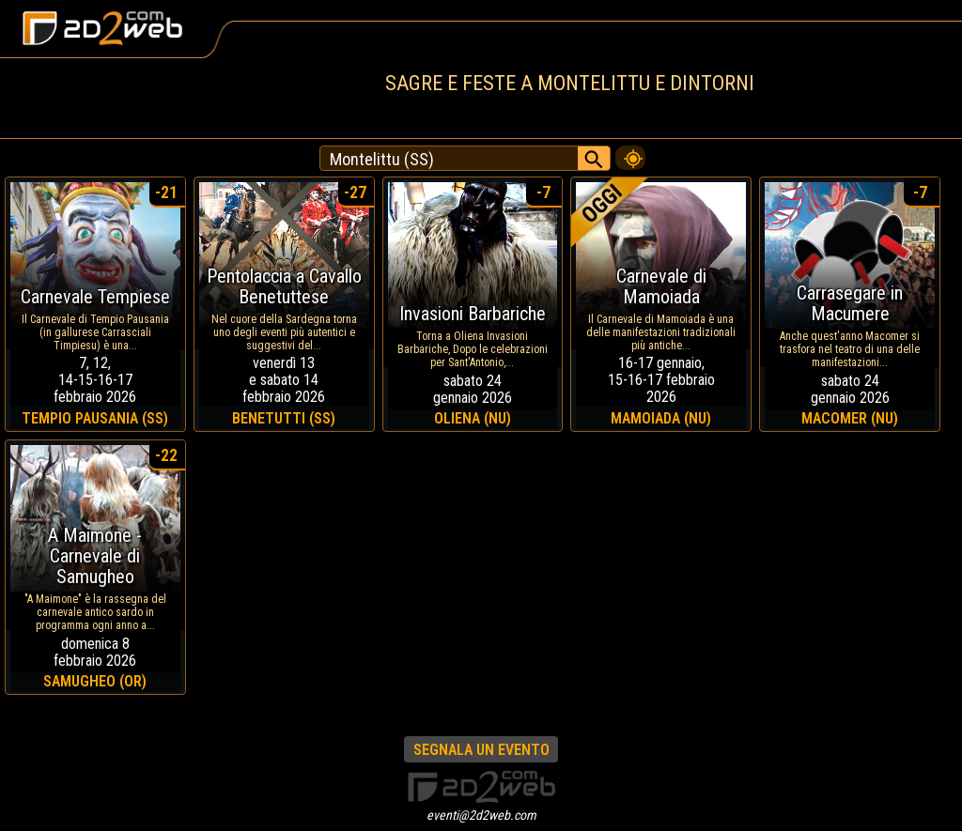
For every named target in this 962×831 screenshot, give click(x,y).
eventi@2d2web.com (481, 815)
